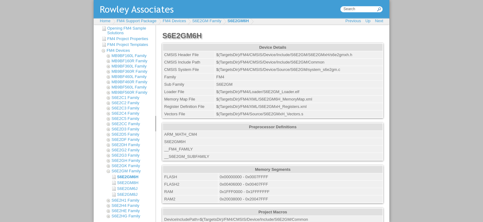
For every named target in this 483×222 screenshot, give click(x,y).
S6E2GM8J (127, 194)
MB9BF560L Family (129, 87)
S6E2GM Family (206, 20)
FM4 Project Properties (127, 38)
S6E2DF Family (126, 139)
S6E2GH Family (126, 160)
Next (379, 20)
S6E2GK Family (126, 165)
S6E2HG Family (126, 216)
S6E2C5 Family (125, 118)
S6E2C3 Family (125, 108)
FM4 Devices (174, 20)
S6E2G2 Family (126, 150)
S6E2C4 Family (125, 113)
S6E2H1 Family (125, 200)
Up (368, 20)
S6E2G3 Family (126, 155)
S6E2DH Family (126, 144)
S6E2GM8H (127, 182)
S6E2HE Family (126, 210)
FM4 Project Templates (127, 44)
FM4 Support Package (136, 20)
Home (105, 20)
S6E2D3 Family (125, 129)
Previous (353, 20)
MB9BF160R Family (129, 61)
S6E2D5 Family (125, 134)
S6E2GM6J (127, 188)
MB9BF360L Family (129, 66)
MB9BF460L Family (129, 76)
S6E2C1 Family (125, 97)
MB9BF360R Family (129, 71)
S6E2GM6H (238, 20)
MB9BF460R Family (129, 82)
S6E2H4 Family (125, 205)
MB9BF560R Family (129, 92)
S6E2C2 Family (125, 103)
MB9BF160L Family (129, 55)
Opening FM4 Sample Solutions (126, 30)
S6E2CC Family (126, 123)
